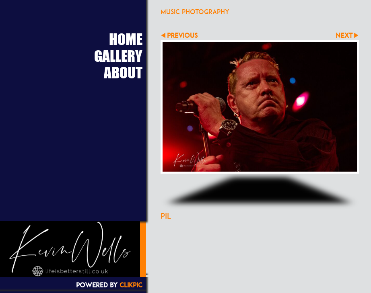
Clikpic (131, 285)
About (123, 72)
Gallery (118, 55)
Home (125, 39)
